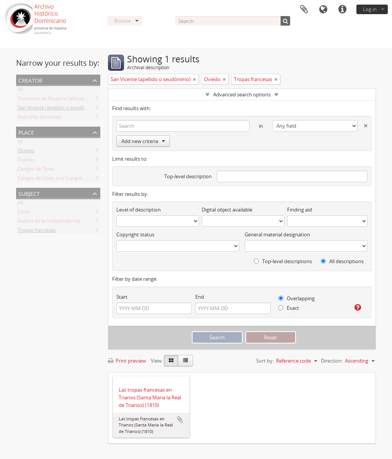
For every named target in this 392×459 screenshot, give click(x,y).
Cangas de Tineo (36, 170)
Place (26, 132)
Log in (370, 9)
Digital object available (227, 209)
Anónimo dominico (39, 118)
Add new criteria (143, 141)
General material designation (277, 234)
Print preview (127, 360)
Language (323, 9)
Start (121, 296)
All (20, 90)
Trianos (26, 161)
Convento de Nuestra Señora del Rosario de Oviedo (76, 99)
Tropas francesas (37, 231)
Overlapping (296, 298)
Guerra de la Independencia (49, 222)
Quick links (342, 9)
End (199, 296)
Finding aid (299, 209)
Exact (288, 307)
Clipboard (304, 9)
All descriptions (342, 261)
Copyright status (135, 234)
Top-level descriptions (283, 261)
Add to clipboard (180, 419)
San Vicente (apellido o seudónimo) (58, 109)
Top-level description (188, 176)
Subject (29, 193)
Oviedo (26, 151)
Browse (122, 20)
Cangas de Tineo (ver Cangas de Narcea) (63, 179)
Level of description (138, 209)
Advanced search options (242, 94)
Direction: (332, 360)
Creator (30, 80)
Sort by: (265, 360)
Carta (24, 213)
